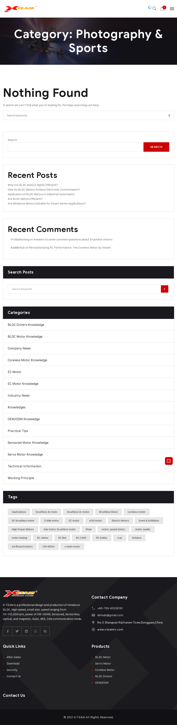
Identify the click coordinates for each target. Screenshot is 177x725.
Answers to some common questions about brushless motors (73, 239)
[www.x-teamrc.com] (93, 629)
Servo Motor (103, 663)
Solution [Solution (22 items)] (136, 537)
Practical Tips (18, 431)
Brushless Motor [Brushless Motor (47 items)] (108, 511)
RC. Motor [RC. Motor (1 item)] (42, 537)
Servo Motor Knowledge (25, 454)
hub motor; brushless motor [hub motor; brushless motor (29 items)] (60, 529)
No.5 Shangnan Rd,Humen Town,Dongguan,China (130, 622)
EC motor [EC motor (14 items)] (74, 520)
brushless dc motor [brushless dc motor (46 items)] (78, 511)
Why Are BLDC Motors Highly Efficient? (33, 185)
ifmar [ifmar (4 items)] (89, 529)
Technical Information (24, 466)
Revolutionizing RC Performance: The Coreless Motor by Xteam (70, 247)
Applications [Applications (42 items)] (19, 511)
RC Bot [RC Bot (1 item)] (62, 537)
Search (12, 140)
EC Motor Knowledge (23, 384)
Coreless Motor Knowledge (27, 360)
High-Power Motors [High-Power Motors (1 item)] (23, 529)
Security (12, 670)
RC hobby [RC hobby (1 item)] (101, 537)
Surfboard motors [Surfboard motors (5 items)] (22, 546)
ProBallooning (20, 239)
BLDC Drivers (103, 676)
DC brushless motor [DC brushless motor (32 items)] (23, 520)
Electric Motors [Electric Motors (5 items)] (120, 520)
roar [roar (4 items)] (119, 537)
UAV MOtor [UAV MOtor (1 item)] (48, 546)
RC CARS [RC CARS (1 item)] (81, 537)
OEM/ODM (101, 682)
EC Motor (14, 372)
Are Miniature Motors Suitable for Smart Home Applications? (47, 203)
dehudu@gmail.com (110, 615)
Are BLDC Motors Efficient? (25, 199)
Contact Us (14, 676)
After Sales (14, 657)
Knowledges (17, 407)
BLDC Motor (103, 657)
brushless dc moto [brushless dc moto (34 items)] (46, 511)
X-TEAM (79, 717)
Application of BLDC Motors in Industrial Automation (41, 194)
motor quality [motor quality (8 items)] (142, 529)
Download (13, 663)
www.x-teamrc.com (110, 629)
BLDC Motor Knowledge (25, 336)
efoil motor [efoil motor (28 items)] (95, 520)
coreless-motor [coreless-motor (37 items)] (137, 511)
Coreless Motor (105, 670)
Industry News (19, 395)
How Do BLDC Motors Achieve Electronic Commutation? (44, 189)
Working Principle (21, 478)
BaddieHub (18, 247)
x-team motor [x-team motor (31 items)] (72, 546)
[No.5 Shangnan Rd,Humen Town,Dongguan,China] (93, 622)
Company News (19, 348)
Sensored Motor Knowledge (28, 443)
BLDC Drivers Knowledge (26, 325)
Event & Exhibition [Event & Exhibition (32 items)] (149, 520)
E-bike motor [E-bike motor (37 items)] (51, 520)
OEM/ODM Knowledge (24, 419)
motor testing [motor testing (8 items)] (19, 537)
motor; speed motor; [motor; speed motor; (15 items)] (113, 529)
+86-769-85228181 (110, 608)
